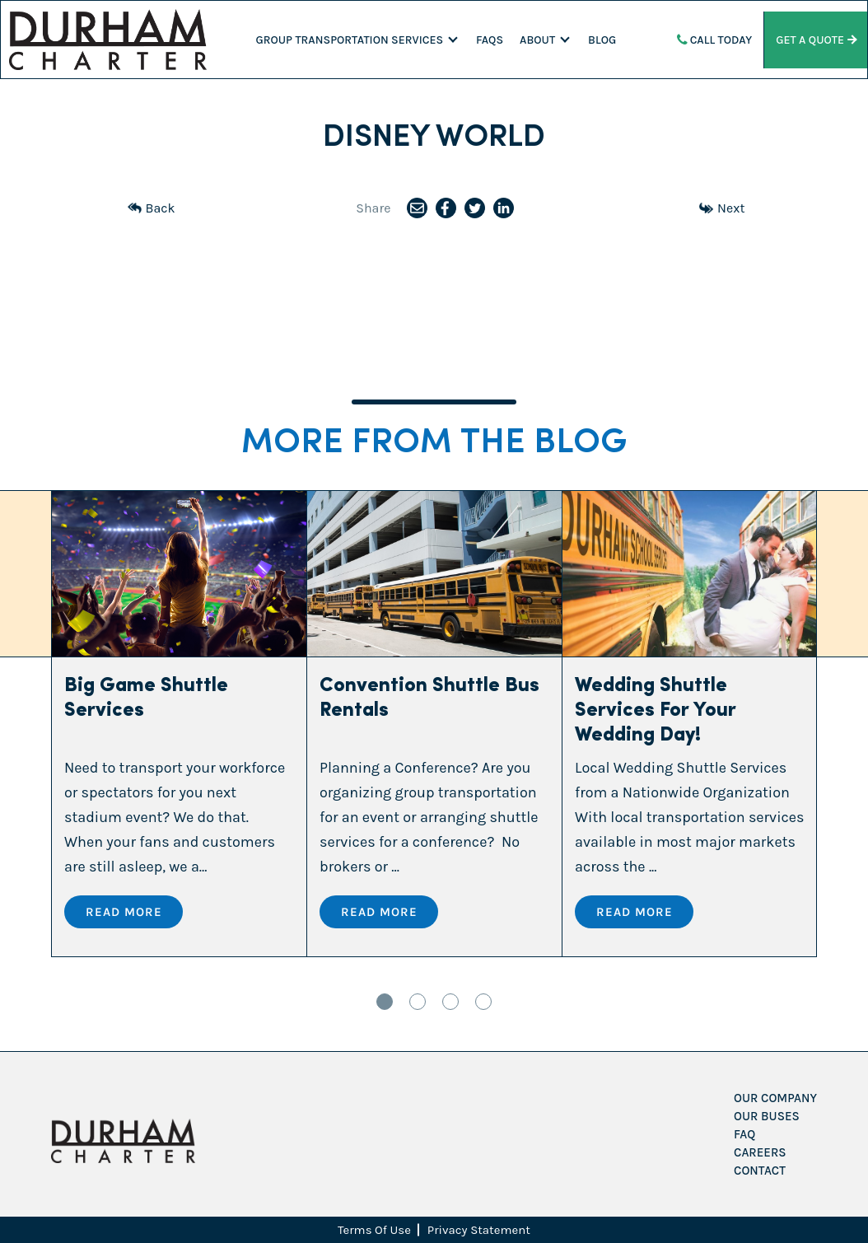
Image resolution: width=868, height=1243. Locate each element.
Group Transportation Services (350, 40)
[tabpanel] (179, 723)
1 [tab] (384, 1001)
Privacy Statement (478, 1229)
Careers (760, 1152)
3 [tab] (450, 1001)
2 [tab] (417, 1001)
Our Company (775, 1098)
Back (151, 208)
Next (721, 208)
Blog (602, 40)
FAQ (744, 1134)
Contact (760, 1170)
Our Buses (767, 1116)
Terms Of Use (374, 1229)
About (537, 40)
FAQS (489, 40)
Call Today (715, 40)
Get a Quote (816, 40)
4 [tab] (483, 1001)
